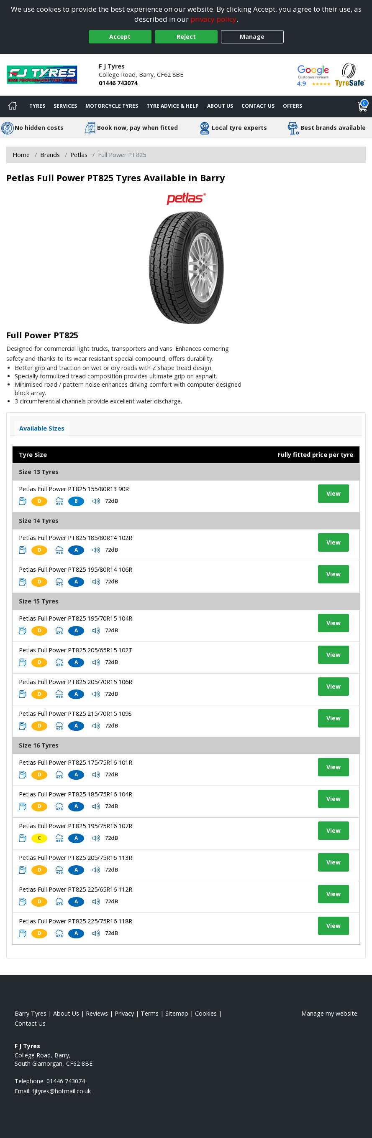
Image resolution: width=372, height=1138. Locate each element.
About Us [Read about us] (66, 1013)
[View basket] (363, 106)
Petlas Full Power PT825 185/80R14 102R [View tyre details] (75, 538)
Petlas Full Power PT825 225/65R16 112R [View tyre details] (75, 889)
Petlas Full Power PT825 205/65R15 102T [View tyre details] (76, 650)
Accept (120, 37)
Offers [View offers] (292, 105)
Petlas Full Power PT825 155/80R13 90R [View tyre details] (74, 489)
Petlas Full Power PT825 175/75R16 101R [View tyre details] (75, 762)
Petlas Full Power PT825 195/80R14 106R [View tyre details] (75, 569)
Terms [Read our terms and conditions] (150, 1013)
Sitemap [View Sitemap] (176, 1013)
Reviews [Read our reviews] (97, 1013)
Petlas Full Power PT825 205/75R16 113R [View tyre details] (75, 858)
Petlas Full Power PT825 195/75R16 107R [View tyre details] (75, 826)
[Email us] (61, 1091)
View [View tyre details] (333, 493)
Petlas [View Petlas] (78, 155)
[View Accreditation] (350, 74)
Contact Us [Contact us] (258, 105)
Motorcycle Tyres (111, 105)
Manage (252, 37)
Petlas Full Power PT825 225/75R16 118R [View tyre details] (75, 921)
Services (65, 105)
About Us (220, 105)
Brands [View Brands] (50, 155)
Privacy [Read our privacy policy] (124, 1013)
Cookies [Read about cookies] (206, 1013)
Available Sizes (41, 428)
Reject (186, 37)
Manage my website (329, 1013)
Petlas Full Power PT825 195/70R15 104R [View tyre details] (75, 618)
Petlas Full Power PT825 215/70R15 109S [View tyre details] (75, 713)
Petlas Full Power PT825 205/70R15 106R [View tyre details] (75, 682)
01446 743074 (118, 83)
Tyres (37, 105)
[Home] (12, 106)
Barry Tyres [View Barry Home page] (30, 1013)
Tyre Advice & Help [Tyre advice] (172, 105)
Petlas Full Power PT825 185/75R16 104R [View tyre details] (75, 794)
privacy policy (213, 19)
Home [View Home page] (21, 155)
